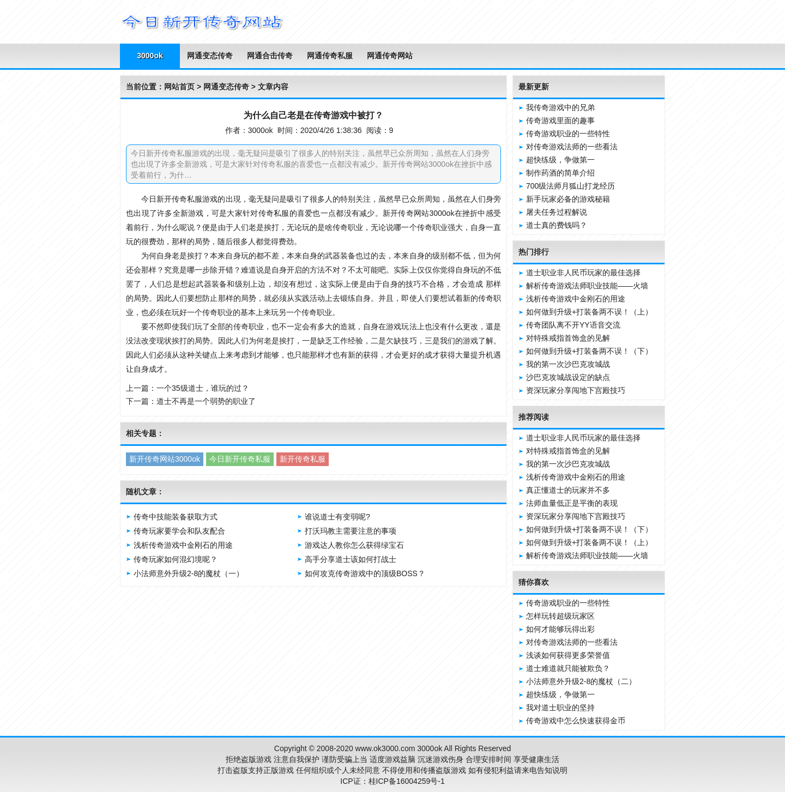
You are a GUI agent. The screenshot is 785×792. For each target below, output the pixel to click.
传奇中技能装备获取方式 (176, 516)
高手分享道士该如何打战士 (350, 559)
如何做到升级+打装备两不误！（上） (589, 311)
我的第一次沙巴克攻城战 (568, 364)
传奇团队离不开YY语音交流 (573, 325)
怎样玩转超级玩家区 (560, 616)
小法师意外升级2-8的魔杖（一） (189, 573)
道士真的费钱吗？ (556, 225)
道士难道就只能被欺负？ (568, 668)
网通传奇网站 (390, 55)
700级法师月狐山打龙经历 (570, 186)
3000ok (149, 55)
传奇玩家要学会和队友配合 (179, 531)
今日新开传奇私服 (239, 459)
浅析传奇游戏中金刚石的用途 (183, 545)
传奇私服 (187, 199)
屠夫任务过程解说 (556, 212)
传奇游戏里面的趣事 (560, 120)
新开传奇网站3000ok (164, 459)
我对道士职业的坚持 (560, 707)
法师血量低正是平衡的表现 (572, 503)
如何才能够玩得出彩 (560, 629)
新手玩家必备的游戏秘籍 (568, 199)
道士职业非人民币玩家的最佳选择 (583, 272)
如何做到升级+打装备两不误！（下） (589, 351)
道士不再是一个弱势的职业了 (206, 401)
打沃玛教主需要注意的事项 (350, 531)
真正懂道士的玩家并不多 (568, 490)
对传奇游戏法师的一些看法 (572, 146)
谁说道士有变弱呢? (337, 516)
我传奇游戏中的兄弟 (560, 107)
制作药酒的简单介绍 (560, 172)
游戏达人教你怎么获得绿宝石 (354, 545)
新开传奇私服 (302, 459)
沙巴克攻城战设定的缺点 (568, 377)
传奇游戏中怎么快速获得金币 (575, 720)
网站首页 (179, 86)
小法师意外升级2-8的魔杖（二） (581, 681)
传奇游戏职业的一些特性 (568, 133)
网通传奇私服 (330, 55)
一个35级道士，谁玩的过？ (202, 388)
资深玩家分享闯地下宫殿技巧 (575, 390)
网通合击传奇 (270, 55)
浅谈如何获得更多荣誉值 (568, 655)
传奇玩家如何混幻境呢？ (176, 559)
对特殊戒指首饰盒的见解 (568, 338)
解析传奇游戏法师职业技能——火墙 (587, 285)
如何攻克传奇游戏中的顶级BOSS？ (365, 573)
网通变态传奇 (210, 55)
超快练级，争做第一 (560, 159)
